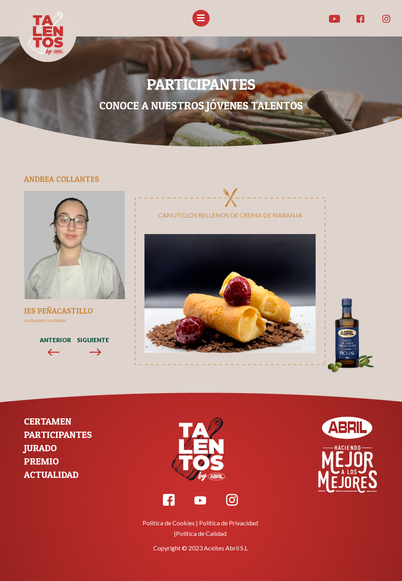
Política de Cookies (169, 523)
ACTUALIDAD (51, 474)
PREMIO (41, 461)
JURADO (40, 448)
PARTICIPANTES (58, 434)
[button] (201, 18)
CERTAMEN (47, 421)
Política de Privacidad (228, 523)
